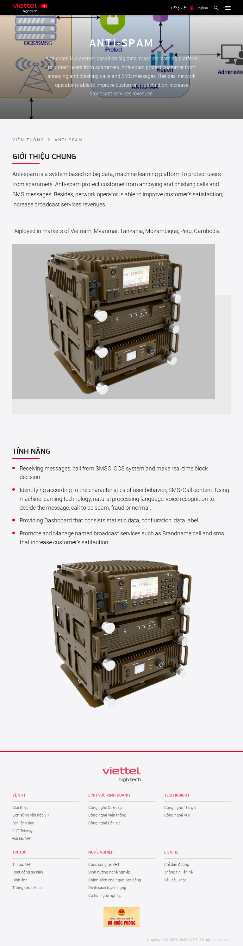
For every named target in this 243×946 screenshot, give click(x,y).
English (202, 8)
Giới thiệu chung (44, 156)
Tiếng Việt (179, 8)
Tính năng (31, 451)
